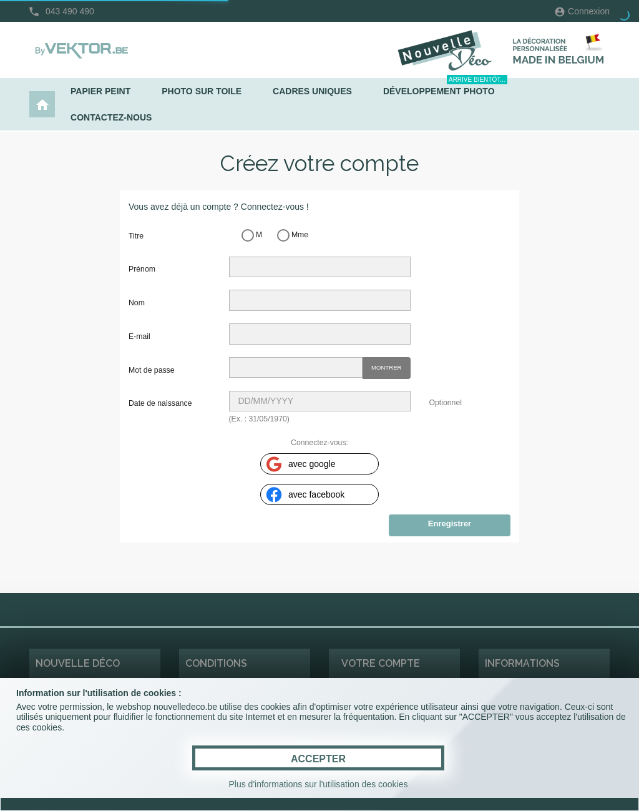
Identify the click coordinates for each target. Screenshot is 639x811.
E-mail (139, 336)
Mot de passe (152, 370)
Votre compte (380, 663)
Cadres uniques (312, 91)
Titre (136, 236)
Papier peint (100, 91)
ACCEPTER (318, 759)
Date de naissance (160, 403)
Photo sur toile (201, 91)
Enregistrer (449, 523)
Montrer (386, 367)
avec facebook (304, 494)
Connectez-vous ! (275, 207)
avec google (300, 464)
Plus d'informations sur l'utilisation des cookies (317, 784)
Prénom (142, 269)
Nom (137, 302)
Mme (293, 235)
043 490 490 (70, 11)
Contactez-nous (111, 117)
